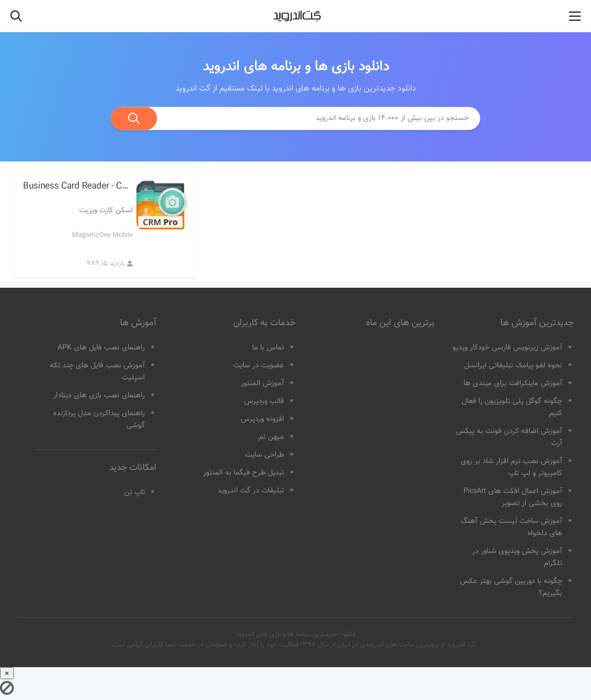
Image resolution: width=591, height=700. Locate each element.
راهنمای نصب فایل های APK (101, 347)
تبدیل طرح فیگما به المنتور (243, 473)
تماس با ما (268, 347)
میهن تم (271, 437)
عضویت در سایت (258, 365)
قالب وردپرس (264, 401)
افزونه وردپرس (262, 419)
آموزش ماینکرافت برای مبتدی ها (512, 383)
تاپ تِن (134, 492)
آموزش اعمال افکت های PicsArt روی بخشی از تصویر (512, 497)
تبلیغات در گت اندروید (251, 490)
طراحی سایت (264, 455)
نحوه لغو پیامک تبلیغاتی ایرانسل (513, 365)
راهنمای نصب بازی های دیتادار (99, 395)
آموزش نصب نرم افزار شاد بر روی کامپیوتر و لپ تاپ (511, 467)
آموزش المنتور (262, 383)
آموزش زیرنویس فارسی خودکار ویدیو (507, 347)
